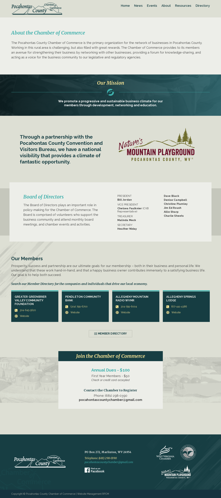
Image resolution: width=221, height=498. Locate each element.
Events (152, 5)
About (166, 5)
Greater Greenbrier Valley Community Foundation (31, 300)
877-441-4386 (176, 306)
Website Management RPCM (93, 493)
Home (125, 5)
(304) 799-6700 (76, 306)
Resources (183, 5)
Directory (203, 5)
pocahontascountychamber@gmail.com (110, 400)
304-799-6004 (126, 306)
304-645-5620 (25, 310)
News (138, 5)
